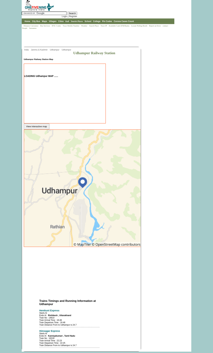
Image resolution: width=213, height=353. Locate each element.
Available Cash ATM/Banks (119, 26)
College (96, 21)
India (26, 50)
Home (27, 21)
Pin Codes (107, 21)
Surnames (32, 28)
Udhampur (55, 50)
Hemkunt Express (49, 310)
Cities (61, 21)
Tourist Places (77, 21)
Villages (52, 21)
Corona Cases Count (124, 21)
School (88, 21)
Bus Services (45, 26)
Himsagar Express (49, 331)
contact (166, 26)
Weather (84, 26)
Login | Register (69, 16)
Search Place (94, 26)
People (25, 28)
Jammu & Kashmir (39, 50)
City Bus (36, 21)
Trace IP (104, 26)
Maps (44, 21)
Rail (67, 21)
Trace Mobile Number (71, 26)
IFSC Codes (56, 26)
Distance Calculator (31, 26)
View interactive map (36, 126)
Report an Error (155, 26)
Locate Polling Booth (139, 26)
